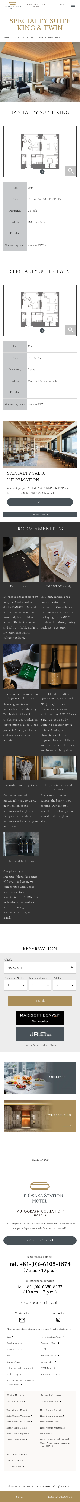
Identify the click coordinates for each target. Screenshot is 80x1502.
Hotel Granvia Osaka (50, 1410)
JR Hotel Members (51, 1401)
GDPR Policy (48, 1368)
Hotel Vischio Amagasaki (52, 1428)
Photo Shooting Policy (52, 1337)
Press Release (14, 1349)
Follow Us (58, 1313)
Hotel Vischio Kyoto (50, 1422)
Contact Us (22, 1313)
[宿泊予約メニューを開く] (20, 1496)
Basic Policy (14, 1374)
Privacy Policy (15, 1362)
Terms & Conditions (51, 1374)
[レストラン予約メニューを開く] (60, 1496)
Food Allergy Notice (18, 1343)
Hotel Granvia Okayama (52, 1416)
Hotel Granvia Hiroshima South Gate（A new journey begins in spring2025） (55, 1443)
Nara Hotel (46, 1433)
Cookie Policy (48, 1362)
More (40, 502)
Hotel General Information (40, 1240)
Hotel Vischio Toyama (17, 1433)
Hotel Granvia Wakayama (19, 1416)
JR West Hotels (15, 1395)
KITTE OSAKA (14, 1460)
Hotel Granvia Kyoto (16, 1410)
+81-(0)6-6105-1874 (45, 1264)
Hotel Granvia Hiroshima (19, 1422)
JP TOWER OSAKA (16, 1455)
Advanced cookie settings (20, 1368)
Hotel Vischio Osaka (16, 1428)
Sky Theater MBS (15, 1466)
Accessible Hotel (50, 1343)
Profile (45, 1349)
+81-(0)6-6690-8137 (44, 1287)
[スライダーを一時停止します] (42, 171)
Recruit (11, 1355)
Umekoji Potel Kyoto (16, 1439)
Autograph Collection (52, 1395)
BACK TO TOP (40, 1160)
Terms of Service (50, 1355)
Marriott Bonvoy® (16, 1401)
